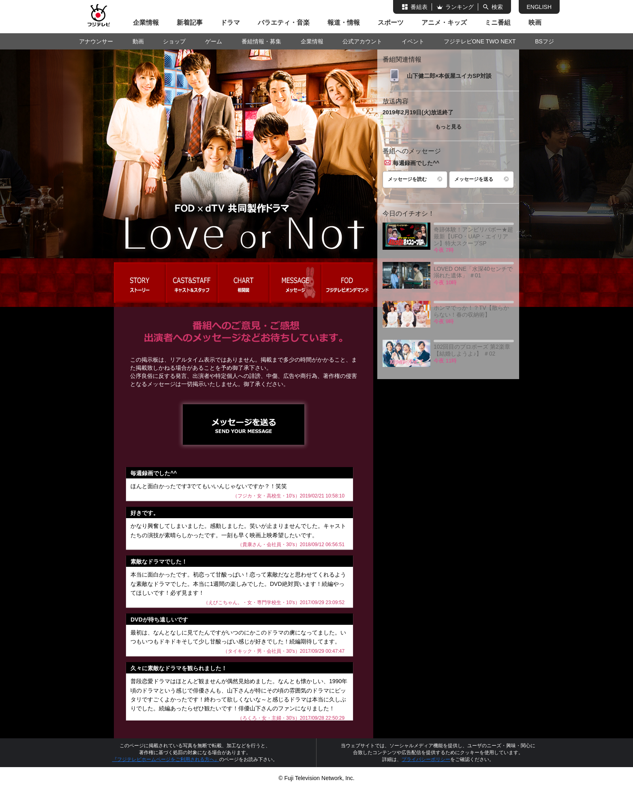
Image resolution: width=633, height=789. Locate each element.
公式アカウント (362, 41)
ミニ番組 (498, 22)
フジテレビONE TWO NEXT (480, 41)
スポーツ (391, 22)
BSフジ (544, 41)
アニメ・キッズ (444, 22)
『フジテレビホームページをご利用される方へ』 (165, 759)
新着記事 (190, 22)
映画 (534, 22)
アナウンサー (96, 41)
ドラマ (230, 22)
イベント (413, 41)
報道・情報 (343, 22)
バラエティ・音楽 (284, 22)
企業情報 (146, 22)
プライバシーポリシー (426, 759)
